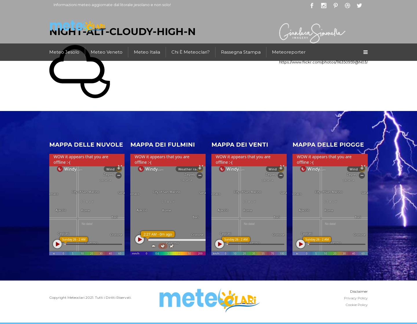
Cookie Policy (356, 305)
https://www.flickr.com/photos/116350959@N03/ (323, 62)
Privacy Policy (356, 298)
